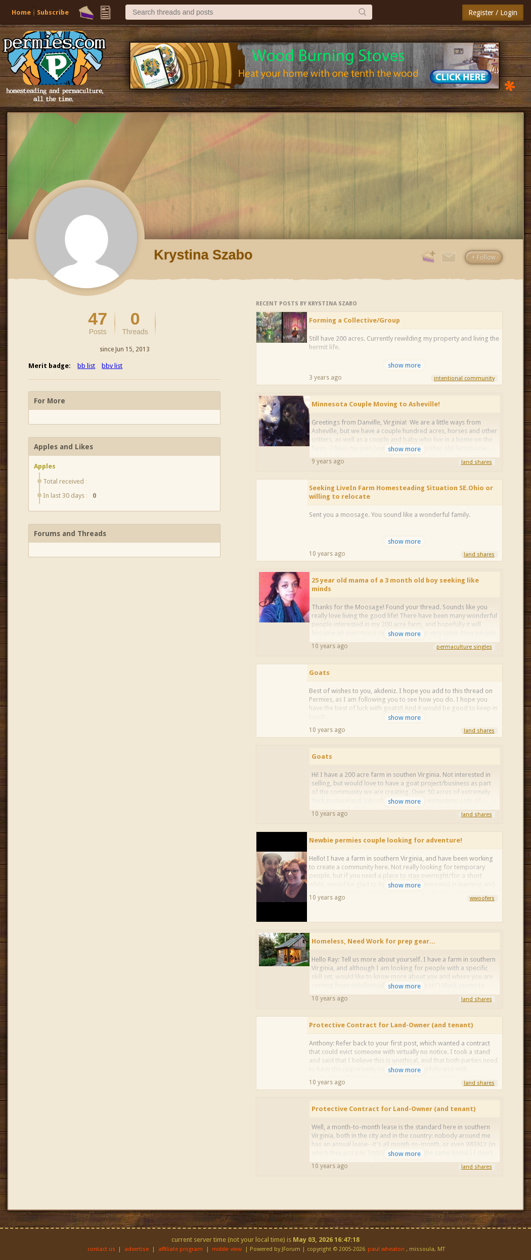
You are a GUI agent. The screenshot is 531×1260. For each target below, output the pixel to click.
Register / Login (492, 13)
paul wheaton (386, 1249)
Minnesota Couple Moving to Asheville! (376, 404)
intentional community (464, 378)
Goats (319, 672)
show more (404, 365)
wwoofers (482, 898)
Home (21, 12)
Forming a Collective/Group (354, 320)
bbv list (112, 366)
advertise (136, 1249)
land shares (476, 462)
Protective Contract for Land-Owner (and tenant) (391, 1025)
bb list (86, 366)
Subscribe (53, 12)
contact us (101, 1249)
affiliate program (180, 1249)
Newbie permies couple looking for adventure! (385, 840)
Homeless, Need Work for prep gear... (373, 941)
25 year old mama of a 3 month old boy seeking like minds (395, 584)
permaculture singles (464, 647)
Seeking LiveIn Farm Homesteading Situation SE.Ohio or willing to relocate (401, 492)
